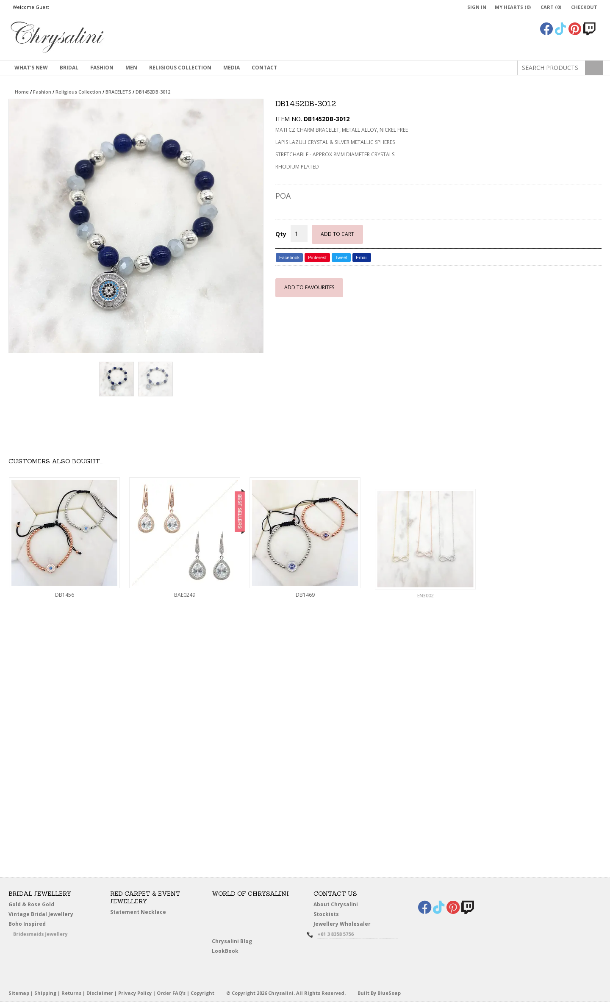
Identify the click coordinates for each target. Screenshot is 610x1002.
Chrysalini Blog (232, 941)
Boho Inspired (36, 925)
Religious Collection (180, 67)
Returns (71, 993)
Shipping (45, 993)
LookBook (227, 951)
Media (231, 67)
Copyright (202, 993)
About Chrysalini (335, 904)
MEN (131, 67)
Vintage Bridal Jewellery (41, 914)
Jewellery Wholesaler (347, 925)
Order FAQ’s (171, 993)
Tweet (341, 257)
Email (362, 257)
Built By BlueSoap (379, 993)
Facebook (289, 257)
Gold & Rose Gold (31, 904)
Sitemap (18, 993)
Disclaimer (99, 993)
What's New (31, 67)
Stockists (328, 914)
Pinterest (317, 257)
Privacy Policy (135, 993)
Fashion (102, 67)
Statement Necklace (138, 912)
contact (264, 67)
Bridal (69, 67)
